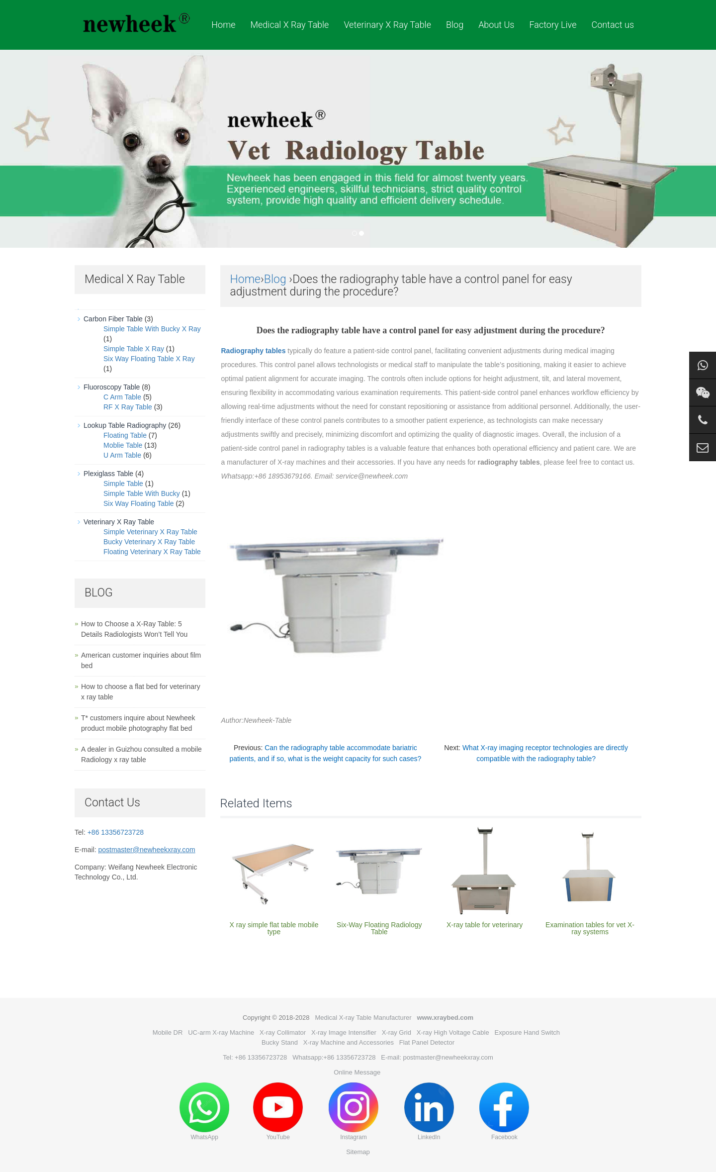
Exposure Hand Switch (527, 1032)
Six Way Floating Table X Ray (149, 359)
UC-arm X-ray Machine (221, 1032)
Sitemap (358, 1152)
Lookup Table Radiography (125, 425)
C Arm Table (122, 397)
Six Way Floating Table (138, 503)
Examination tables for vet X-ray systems (589, 928)
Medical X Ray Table (289, 24)
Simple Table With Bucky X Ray (152, 329)
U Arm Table (122, 455)
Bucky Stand (280, 1042)
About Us (496, 24)
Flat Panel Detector (426, 1042)
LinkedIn (429, 1111)
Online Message (357, 1072)
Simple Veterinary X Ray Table (150, 532)
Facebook (504, 1111)
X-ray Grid (396, 1032)
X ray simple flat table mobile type (273, 928)
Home (223, 24)
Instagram (353, 1111)
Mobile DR (168, 1032)
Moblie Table (122, 445)
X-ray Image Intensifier (343, 1032)
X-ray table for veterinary (485, 925)
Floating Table (125, 435)
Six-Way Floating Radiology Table (379, 928)
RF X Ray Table (127, 407)
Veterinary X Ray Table (387, 24)
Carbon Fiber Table (113, 319)
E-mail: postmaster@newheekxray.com (437, 1057)
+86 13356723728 (116, 832)
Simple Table (123, 484)
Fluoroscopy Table (112, 387)
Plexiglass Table (108, 474)
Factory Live (552, 24)
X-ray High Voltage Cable (453, 1032)
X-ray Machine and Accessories (348, 1042)
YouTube (278, 1111)
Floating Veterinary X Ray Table (152, 552)
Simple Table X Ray (133, 349)
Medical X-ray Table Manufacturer (363, 1017)
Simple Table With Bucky (141, 493)
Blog (454, 24)
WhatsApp (204, 1111)
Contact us (612, 24)
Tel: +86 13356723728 (255, 1057)
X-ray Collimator (283, 1032)
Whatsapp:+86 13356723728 (333, 1057)
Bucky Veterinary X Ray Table (149, 542)
